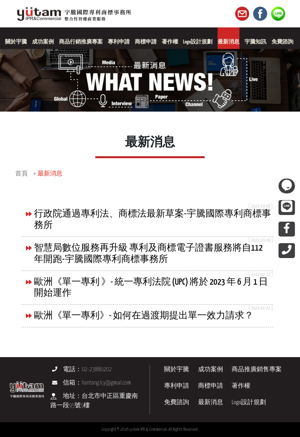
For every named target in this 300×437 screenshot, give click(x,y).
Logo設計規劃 (249, 402)
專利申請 (176, 386)
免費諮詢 (176, 402)
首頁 (21, 174)
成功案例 (210, 369)
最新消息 (50, 174)
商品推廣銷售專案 (257, 369)
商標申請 (210, 386)
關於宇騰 (176, 369)
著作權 (241, 386)
